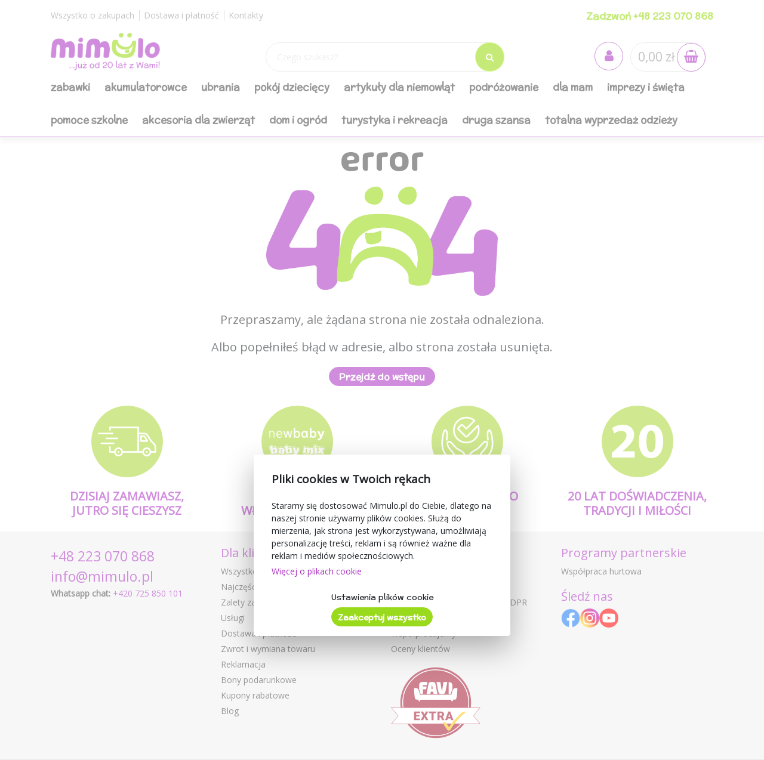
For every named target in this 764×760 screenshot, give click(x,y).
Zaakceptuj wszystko (382, 617)
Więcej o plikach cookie (317, 571)
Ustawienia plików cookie (382, 597)
